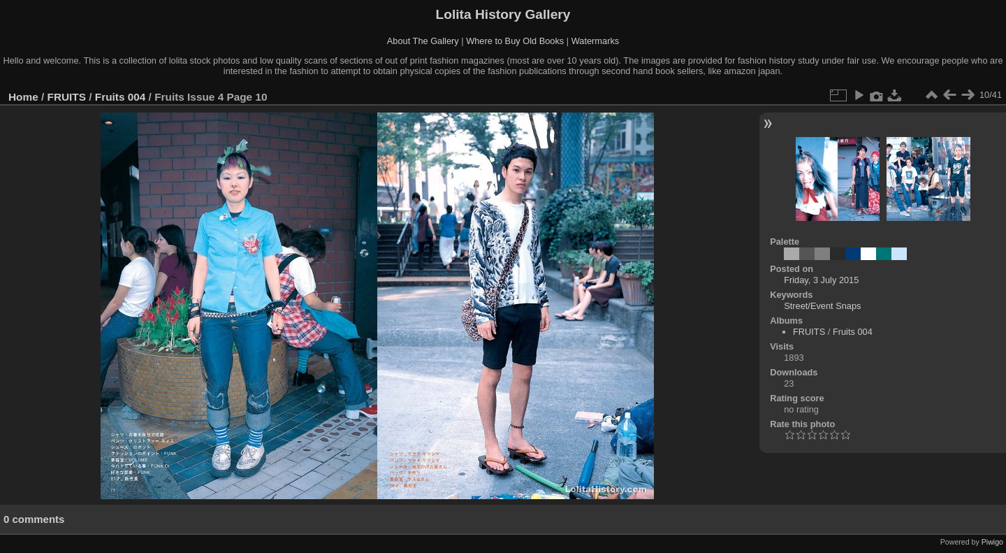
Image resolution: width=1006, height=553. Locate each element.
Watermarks (595, 41)
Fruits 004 (120, 97)
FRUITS (67, 97)
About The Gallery (423, 41)
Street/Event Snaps (822, 306)
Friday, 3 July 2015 (821, 280)
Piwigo (992, 542)
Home (23, 97)
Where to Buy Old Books (515, 41)
